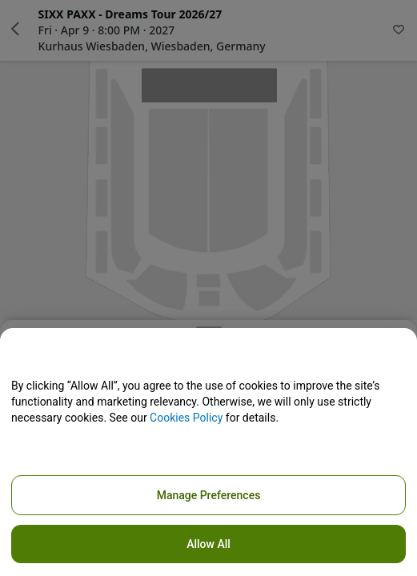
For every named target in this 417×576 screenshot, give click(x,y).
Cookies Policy (186, 417)
